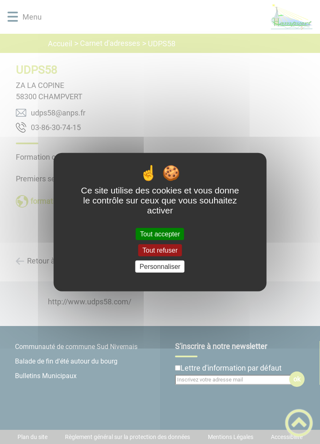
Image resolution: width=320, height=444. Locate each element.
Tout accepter (160, 233)
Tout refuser (160, 249)
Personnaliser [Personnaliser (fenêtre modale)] (160, 266)
